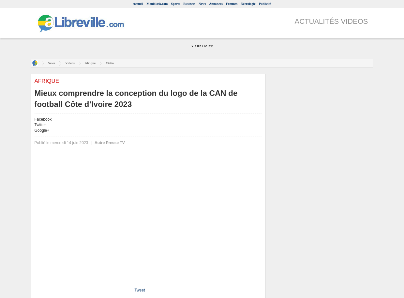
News (202, 4)
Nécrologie (248, 4)
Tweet (139, 290)
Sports (175, 4)
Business (189, 4)
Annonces (216, 4)
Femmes (232, 4)
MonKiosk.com (157, 4)
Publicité (265, 4)
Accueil (138, 4)
